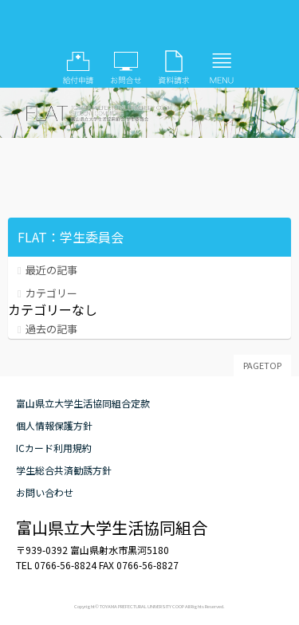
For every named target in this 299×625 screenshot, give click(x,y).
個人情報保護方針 (54, 425)
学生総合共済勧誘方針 (64, 470)
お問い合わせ (126, 68)
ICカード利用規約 (54, 447)
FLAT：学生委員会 (149, 28)
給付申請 (78, 68)
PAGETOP (262, 365)
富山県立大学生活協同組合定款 (83, 403)
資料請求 (174, 68)
